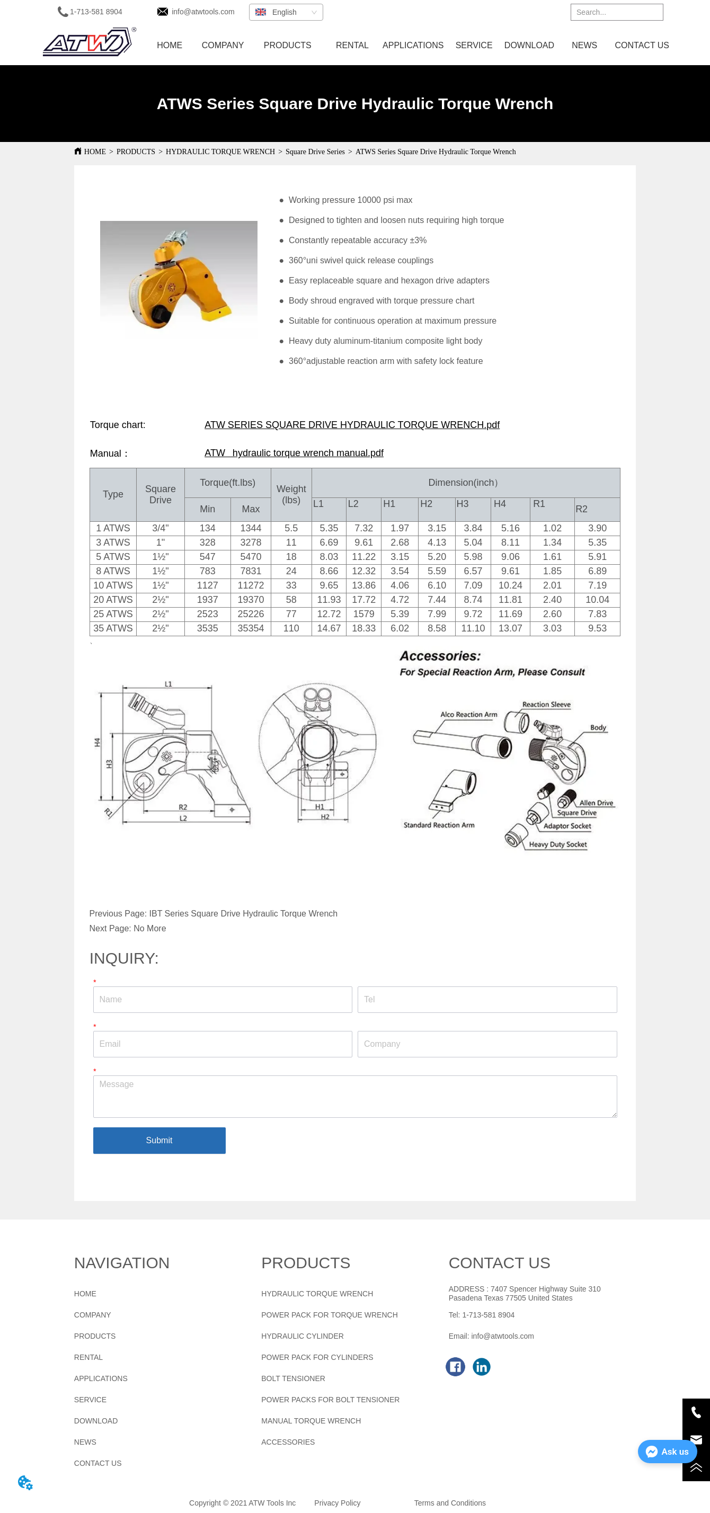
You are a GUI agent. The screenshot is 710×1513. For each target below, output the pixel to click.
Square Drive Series (315, 152)
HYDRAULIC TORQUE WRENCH (220, 152)
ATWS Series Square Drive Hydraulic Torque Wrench (436, 152)
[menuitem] (287, 45)
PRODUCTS (136, 152)
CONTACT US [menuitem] (642, 45)
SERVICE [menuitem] (474, 45)
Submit (159, 1140)
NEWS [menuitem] (584, 45)
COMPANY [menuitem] (223, 45)
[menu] (408, 45)
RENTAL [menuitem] (352, 45)
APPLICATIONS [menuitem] (413, 45)
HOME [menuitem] (169, 45)
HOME (95, 152)
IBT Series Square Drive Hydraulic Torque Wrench (243, 913)
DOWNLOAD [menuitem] (529, 45)
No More (150, 928)
